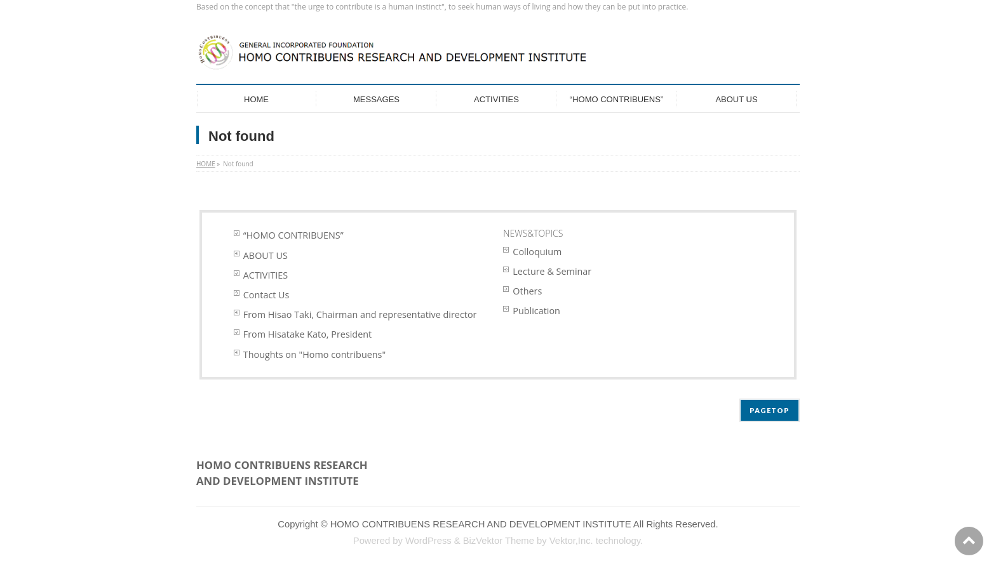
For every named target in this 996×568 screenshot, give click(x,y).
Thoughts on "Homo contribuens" (314, 354)
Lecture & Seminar (552, 271)
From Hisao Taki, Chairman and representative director (360, 314)
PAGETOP (770, 410)
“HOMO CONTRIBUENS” (293, 235)
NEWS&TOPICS (533, 233)
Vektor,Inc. (571, 541)
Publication (536, 311)
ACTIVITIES (265, 275)
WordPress (428, 541)
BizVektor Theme (498, 541)
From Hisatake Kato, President (307, 334)
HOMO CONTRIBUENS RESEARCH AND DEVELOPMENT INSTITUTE (480, 524)
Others (527, 291)
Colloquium (537, 252)
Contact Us (266, 295)
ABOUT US (265, 255)
